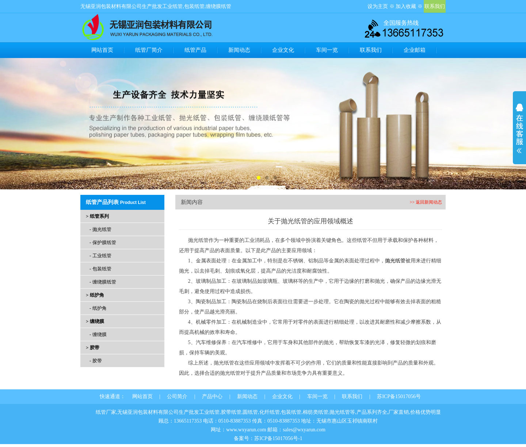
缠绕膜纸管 (218, 6)
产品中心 (212, 396)
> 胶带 (92, 347)
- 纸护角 (98, 308)
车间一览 (327, 50)
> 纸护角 (95, 295)
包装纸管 (194, 6)
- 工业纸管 (100, 255)
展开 (519, 128)
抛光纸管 (395, 260)
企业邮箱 (415, 50)
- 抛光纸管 (100, 229)
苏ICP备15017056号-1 (278, 438)
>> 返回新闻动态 (425, 202)
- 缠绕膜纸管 (102, 282)
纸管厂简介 (149, 50)
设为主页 (377, 6)
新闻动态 (239, 50)
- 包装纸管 (100, 268)
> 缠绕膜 (95, 321)
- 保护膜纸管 (102, 242)
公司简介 (177, 396)
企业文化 (283, 50)
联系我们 (434, 6)
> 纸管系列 (97, 216)
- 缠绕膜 (98, 334)
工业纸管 (172, 6)
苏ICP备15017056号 (399, 396)
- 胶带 (95, 360)
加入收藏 (406, 6)
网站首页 (102, 50)
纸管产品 (195, 50)
